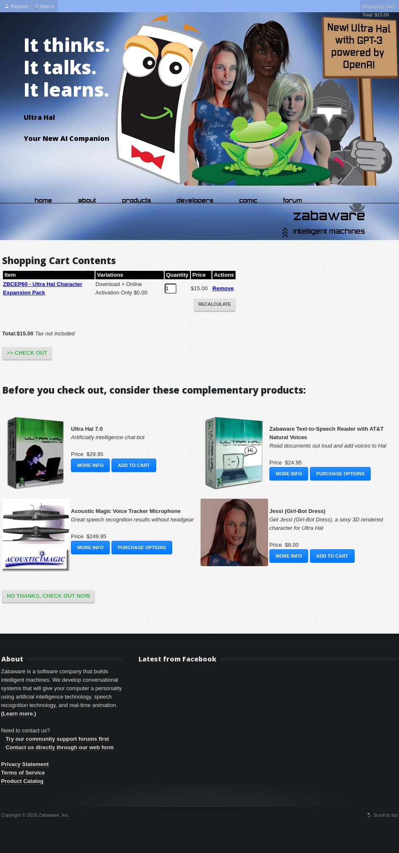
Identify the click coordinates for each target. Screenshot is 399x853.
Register (19, 6)
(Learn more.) (18, 713)
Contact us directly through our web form (59, 747)
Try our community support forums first (57, 739)
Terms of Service (23, 772)
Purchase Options (340, 473)
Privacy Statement (25, 764)
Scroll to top (385, 815)
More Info (90, 465)
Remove (223, 288)
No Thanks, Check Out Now (48, 596)
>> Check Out (27, 353)
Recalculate (214, 304)
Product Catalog (22, 781)
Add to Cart (134, 465)
